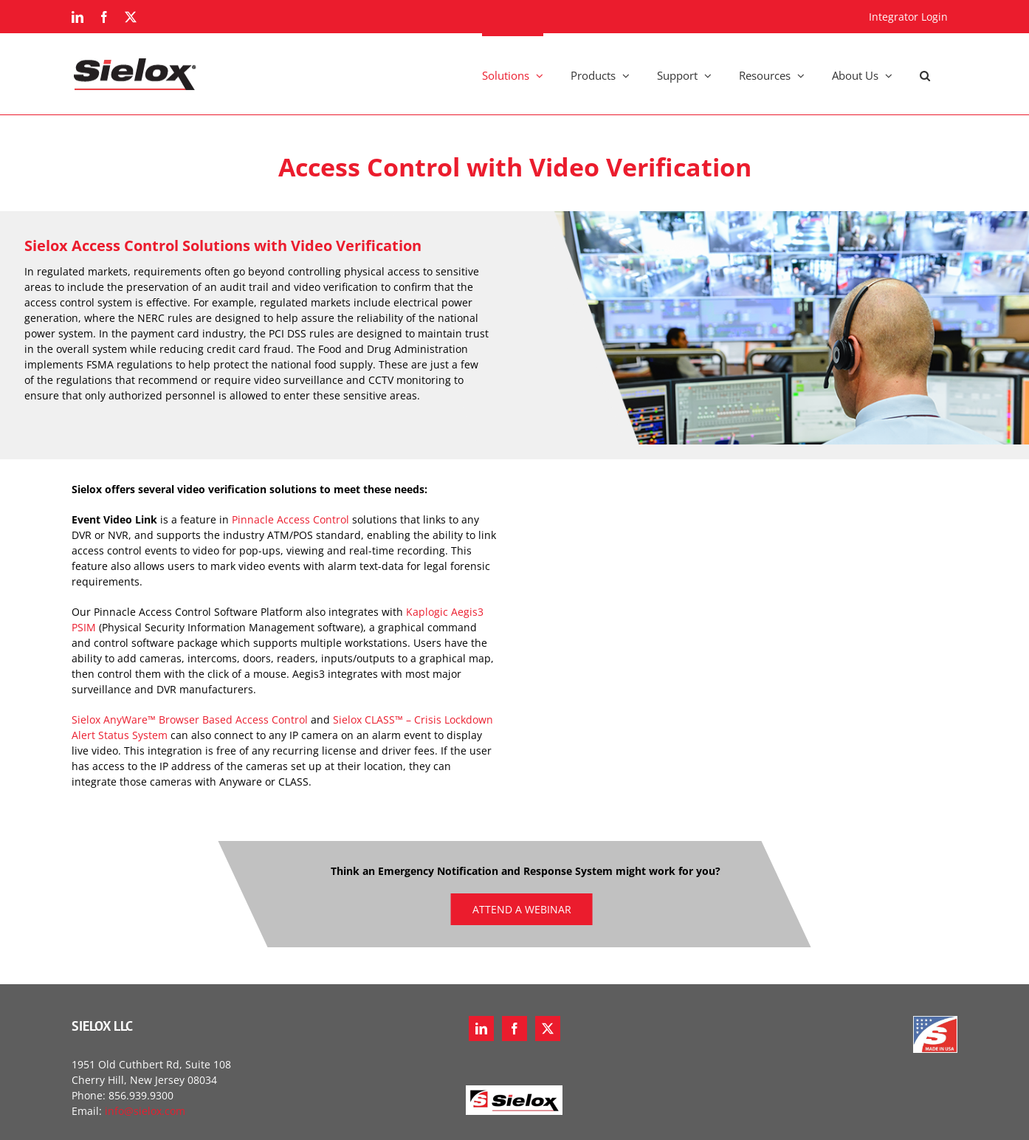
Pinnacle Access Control (290, 519)
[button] (925, 73)
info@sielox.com (145, 1111)
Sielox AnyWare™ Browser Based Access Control (190, 719)
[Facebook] (514, 1028)
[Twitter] (547, 1028)
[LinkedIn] (481, 1028)
